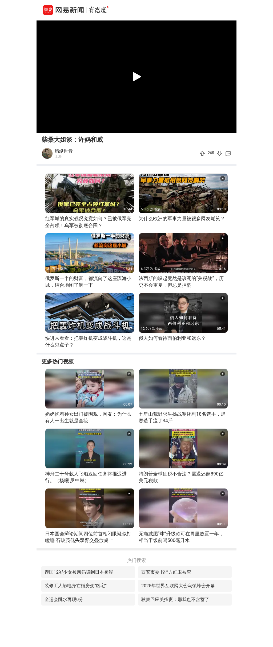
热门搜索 (136, 560)
